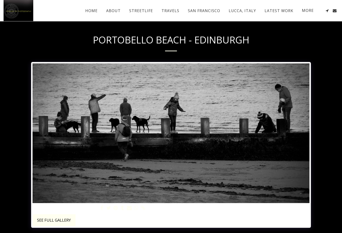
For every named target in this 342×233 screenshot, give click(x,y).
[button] (327, 11)
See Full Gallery (54, 220)
